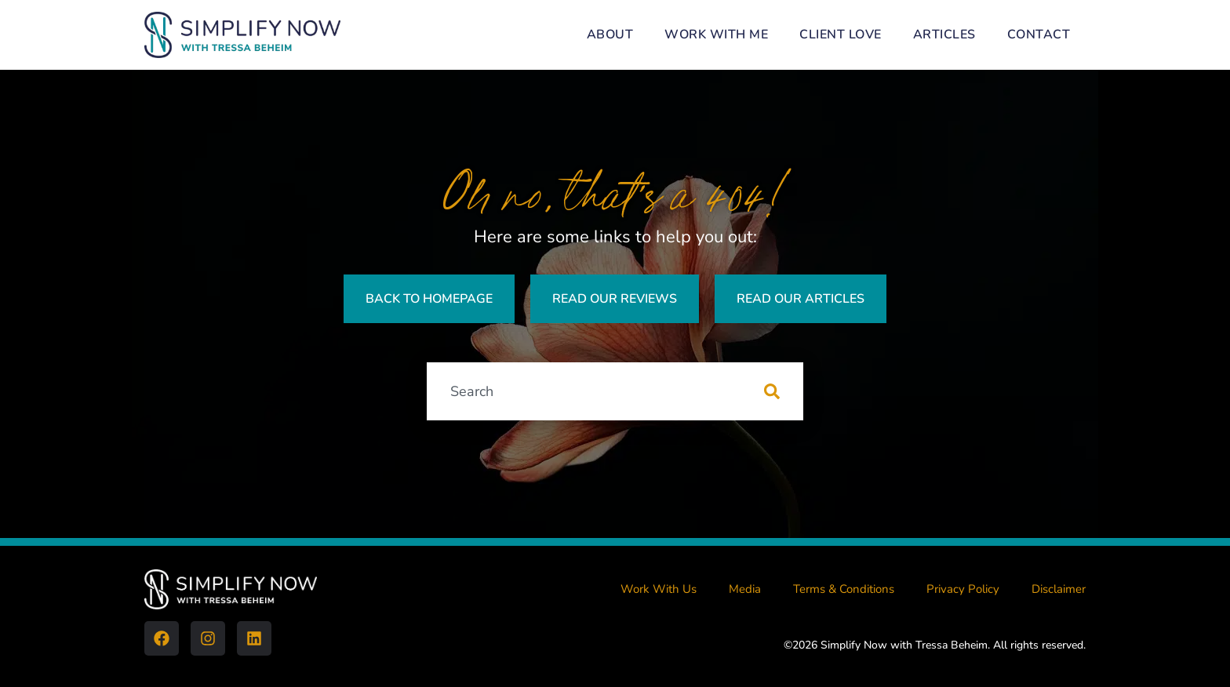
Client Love (840, 34)
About (610, 34)
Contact (1039, 34)
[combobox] (595, 391)
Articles (944, 34)
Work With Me (716, 34)
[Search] (783, 391)
